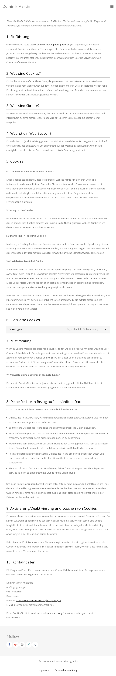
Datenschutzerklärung (66, 670)
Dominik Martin (16, 6)
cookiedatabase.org (51, 613)
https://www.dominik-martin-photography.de (46, 44)
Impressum (44, 670)
